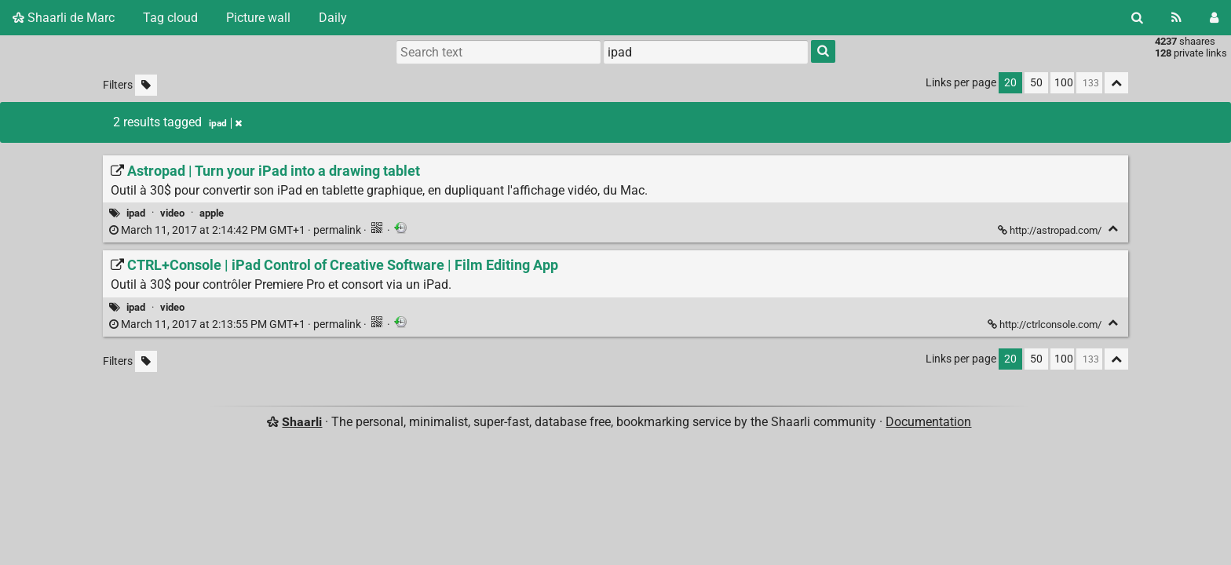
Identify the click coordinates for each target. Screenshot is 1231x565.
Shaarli (302, 421)
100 (1063, 82)
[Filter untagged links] (146, 85)
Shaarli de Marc (64, 17)
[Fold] (1113, 229)
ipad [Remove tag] (225, 123)
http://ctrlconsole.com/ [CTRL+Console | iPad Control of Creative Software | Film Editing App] (1046, 324)
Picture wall (258, 17)
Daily (333, 17)
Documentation (928, 421)
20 (1010, 82)
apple (211, 213)
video (172, 213)
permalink (236, 230)
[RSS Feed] (1176, 17)
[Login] (1214, 17)
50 (1036, 82)
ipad (135, 213)
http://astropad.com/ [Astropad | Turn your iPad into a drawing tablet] (1051, 230)
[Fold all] (1116, 82)
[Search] (1137, 17)
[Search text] (498, 52)
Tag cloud (170, 17)
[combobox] (706, 52)
